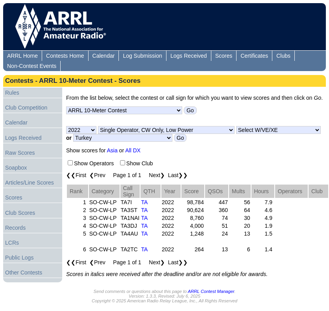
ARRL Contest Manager (211, 291)
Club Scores (20, 213)
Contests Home (65, 56)
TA (144, 202)
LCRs (12, 243)
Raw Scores (20, 153)
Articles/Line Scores (29, 182)
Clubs (283, 56)
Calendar (103, 56)
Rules (12, 93)
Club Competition (26, 107)
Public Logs (19, 257)
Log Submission (142, 56)
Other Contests (23, 272)
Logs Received (188, 56)
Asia (112, 150)
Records (15, 228)
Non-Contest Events (31, 66)
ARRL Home (22, 56)
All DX (132, 150)
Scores (224, 56)
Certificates (254, 56)
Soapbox (16, 168)
